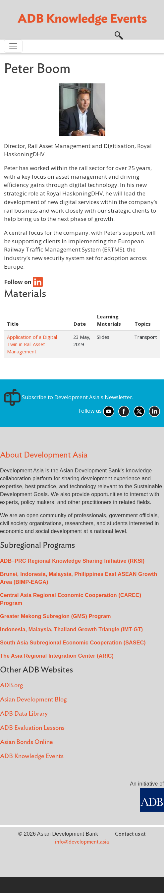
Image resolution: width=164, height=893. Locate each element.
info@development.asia (82, 842)
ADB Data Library (24, 714)
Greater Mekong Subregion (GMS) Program (55, 616)
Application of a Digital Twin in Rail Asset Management (32, 344)
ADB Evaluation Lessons (32, 728)
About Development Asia (43, 455)
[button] (119, 34)
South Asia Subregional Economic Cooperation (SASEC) (73, 642)
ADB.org (11, 685)
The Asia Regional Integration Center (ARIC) (57, 656)
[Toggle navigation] (13, 46)
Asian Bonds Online (26, 742)
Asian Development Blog (33, 700)
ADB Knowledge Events (32, 756)
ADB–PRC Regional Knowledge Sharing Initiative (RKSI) (72, 561)
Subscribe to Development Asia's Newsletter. (68, 397)
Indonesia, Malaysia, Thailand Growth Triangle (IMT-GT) (71, 629)
